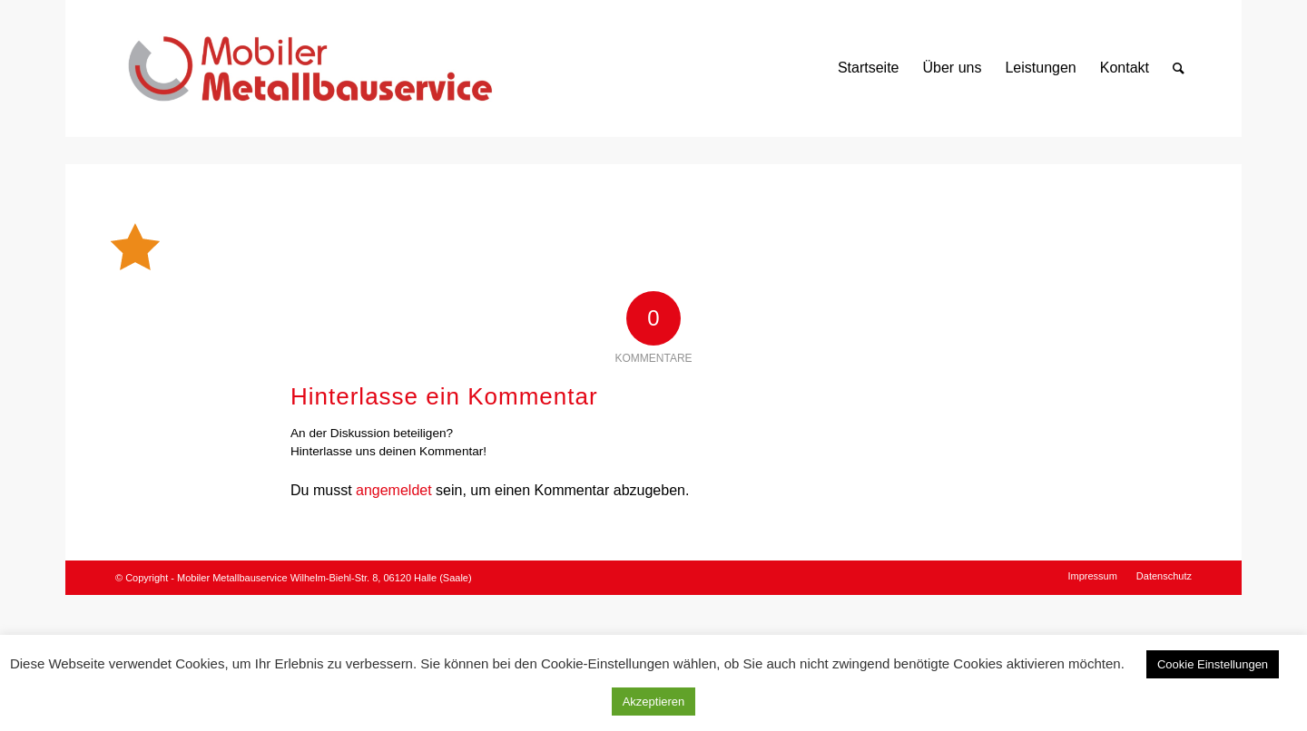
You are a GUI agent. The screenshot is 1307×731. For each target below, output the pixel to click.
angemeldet (394, 490)
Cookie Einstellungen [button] (1212, 664)
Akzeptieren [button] (654, 701)
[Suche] (1178, 68)
